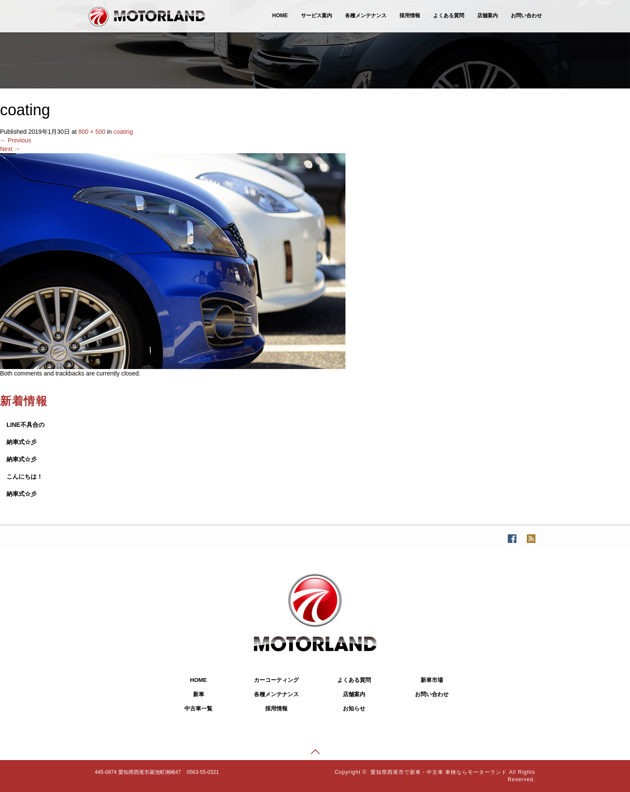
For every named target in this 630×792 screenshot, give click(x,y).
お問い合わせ (526, 16)
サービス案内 (316, 16)
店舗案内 (487, 16)
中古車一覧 (198, 708)
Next (10, 148)
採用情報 (409, 16)
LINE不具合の (25, 424)
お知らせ (354, 708)
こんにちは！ (24, 476)
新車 (198, 694)
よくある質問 (448, 16)
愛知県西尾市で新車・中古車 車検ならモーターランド (438, 772)
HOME (280, 16)
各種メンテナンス (365, 16)
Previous (15, 140)
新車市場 (432, 680)
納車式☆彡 (21, 442)
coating (123, 131)
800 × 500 (91, 131)
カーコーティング (276, 680)
